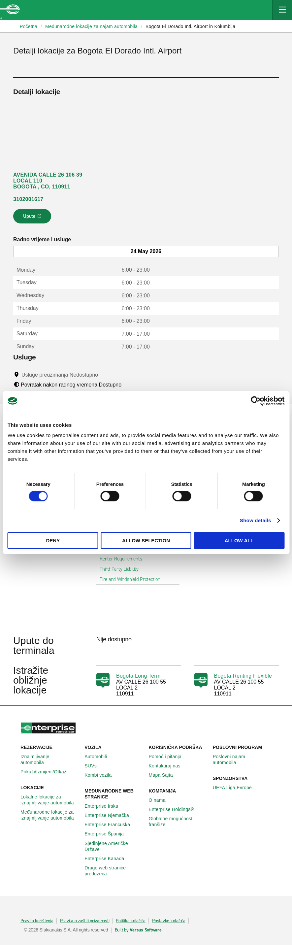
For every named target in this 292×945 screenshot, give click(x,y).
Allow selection (146, 540)
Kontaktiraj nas (168, 765)
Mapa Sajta (164, 775)
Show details (255, 520)
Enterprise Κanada (107, 858)
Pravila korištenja (36, 921)
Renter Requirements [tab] (123, 559)
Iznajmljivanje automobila (49, 759)
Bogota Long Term (138, 676)
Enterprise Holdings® (175, 809)
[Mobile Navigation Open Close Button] (282, 10)
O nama (161, 800)
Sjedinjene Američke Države (113, 846)
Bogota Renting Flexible (243, 676)
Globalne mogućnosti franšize (178, 821)
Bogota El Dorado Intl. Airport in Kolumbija (190, 26)
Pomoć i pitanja (169, 756)
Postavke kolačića (168, 921)
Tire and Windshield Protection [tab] (133, 579)
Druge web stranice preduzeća (113, 870)
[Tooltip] (104, 374)
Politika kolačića (131, 921)
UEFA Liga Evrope (236, 787)
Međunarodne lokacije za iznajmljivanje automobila (49, 815)
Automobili (99, 756)
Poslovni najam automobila (242, 759)
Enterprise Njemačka (110, 815)
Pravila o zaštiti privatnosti (85, 921)
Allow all (239, 540)
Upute (33, 218)
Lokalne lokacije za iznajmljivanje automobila (49, 799)
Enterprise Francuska (110, 824)
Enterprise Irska (104, 806)
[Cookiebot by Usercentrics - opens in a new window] (255, 401)
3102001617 (28, 199)
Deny (53, 540)
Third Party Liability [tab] (122, 569)
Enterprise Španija (107, 833)
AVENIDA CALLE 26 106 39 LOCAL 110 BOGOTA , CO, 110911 (47, 180)
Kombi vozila (101, 775)
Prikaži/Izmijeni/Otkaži (47, 771)
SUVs (94, 765)
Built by (138, 930)
